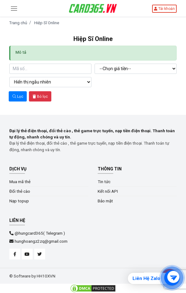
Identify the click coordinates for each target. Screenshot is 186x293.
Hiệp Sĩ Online (46, 22)
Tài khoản (164, 9)
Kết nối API (108, 191)
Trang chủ (18, 22)
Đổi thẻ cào (19, 191)
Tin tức (104, 181)
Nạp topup (19, 200)
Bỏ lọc (40, 96)
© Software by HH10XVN (32, 275)
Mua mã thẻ (19, 181)
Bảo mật (105, 200)
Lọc (17, 96)
